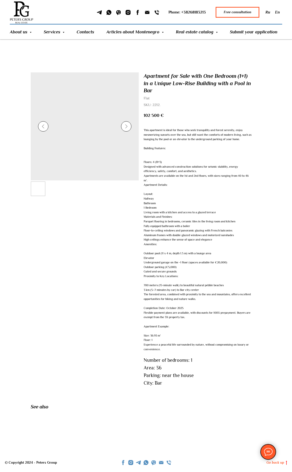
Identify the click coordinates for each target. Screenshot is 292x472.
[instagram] (131, 462)
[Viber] (118, 12)
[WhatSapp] (109, 12)
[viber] (154, 462)
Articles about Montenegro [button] (133, 31)
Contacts (85, 31)
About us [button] (19, 31)
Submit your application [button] (253, 31)
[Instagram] (128, 12)
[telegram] (138, 462)
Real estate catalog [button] (195, 31)
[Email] (147, 12)
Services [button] (52, 31)
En (277, 12)
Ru (267, 12)
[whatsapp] (146, 462)
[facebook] (123, 462)
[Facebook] (138, 12)
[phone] (169, 462)
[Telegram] (99, 12)
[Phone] (157, 12)
